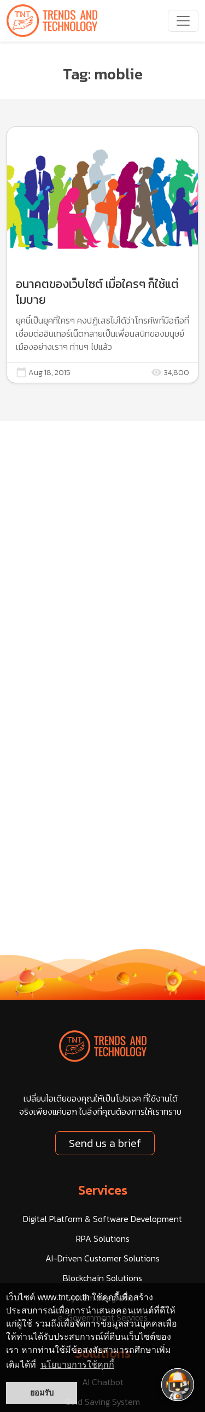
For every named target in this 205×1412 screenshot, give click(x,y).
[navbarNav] (183, 21)
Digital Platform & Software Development (102, 1218)
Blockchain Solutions (102, 1277)
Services (102, 1190)
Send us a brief (105, 1143)
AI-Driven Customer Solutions (102, 1258)
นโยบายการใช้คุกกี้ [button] (77, 1364)
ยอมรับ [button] (42, 1392)
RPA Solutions (103, 1238)
